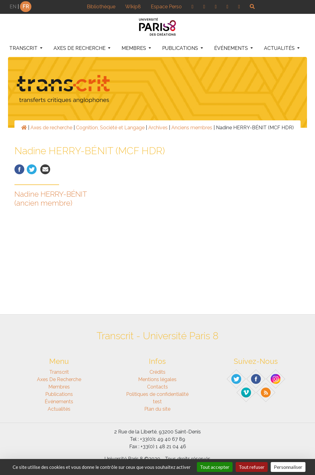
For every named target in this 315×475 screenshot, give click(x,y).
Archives (158, 128)
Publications (180, 48)
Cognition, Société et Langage (110, 128)
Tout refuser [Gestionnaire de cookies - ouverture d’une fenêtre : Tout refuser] (252, 467)
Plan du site (157, 409)
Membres (134, 48)
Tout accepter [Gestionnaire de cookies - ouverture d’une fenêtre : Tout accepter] (214, 467)
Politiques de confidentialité (157, 394)
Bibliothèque (101, 7)
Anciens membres (191, 128)
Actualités (280, 48)
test (157, 402)
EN (13, 7)
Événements (231, 48)
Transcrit (24, 48)
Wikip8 (133, 7)
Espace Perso (166, 7)
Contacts (157, 387)
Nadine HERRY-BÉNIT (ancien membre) (50, 198)
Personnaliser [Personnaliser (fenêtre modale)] (288, 467)
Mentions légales (157, 379)
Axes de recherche (80, 48)
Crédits (157, 372)
